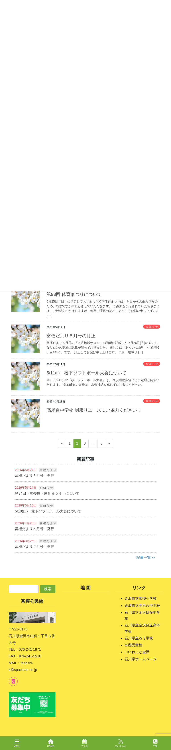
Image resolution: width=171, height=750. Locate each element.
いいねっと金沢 (136, 652)
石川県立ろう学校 (138, 638)
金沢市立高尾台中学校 (142, 606)
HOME (50, 743)
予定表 (84, 743)
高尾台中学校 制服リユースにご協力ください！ (94, 410)
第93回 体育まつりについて (74, 294)
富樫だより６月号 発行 (34, 476)
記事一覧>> (145, 557)
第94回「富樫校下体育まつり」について (47, 493)
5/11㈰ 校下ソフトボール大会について (86, 372)
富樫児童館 (133, 645)
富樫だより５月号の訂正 (71, 335)
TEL (155, 743)
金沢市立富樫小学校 (140, 598)
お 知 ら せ (151, 326)
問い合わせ (120, 743)
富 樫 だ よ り (48, 470)
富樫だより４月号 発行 (34, 547)
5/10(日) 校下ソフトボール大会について (48, 511)
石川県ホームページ (140, 659)
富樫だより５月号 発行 (34, 529)
